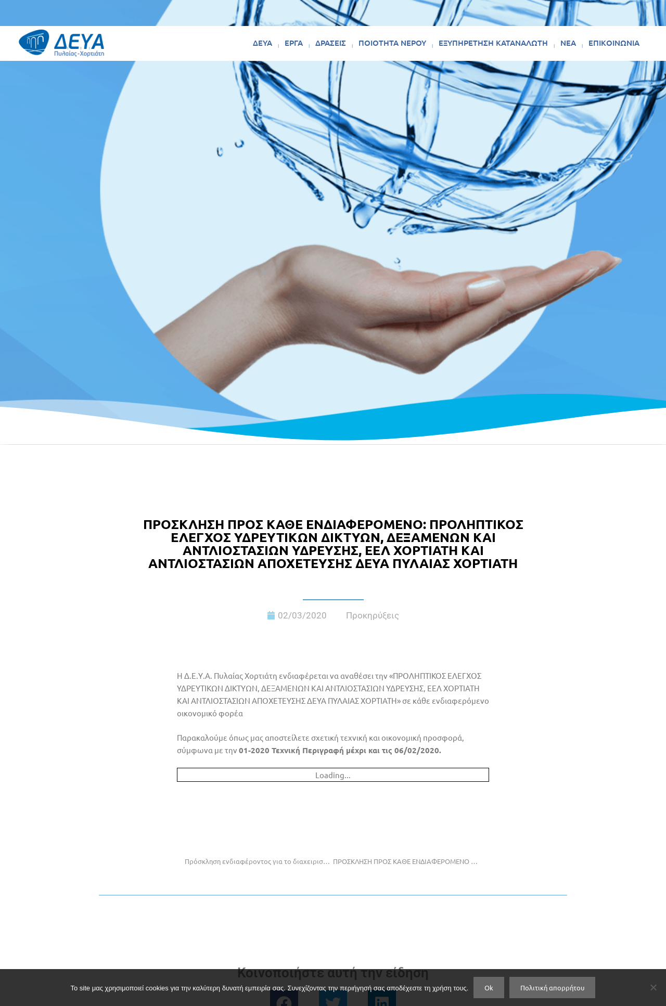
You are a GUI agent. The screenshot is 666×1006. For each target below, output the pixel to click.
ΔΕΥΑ (262, 42)
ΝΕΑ (568, 42)
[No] (653, 987)
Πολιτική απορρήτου (552, 987)
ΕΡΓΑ (294, 42)
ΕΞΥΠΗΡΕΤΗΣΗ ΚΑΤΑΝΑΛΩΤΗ (493, 42)
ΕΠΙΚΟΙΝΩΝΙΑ (613, 42)
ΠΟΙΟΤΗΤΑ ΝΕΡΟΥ (392, 42)
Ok (488, 987)
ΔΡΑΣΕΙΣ (330, 42)
